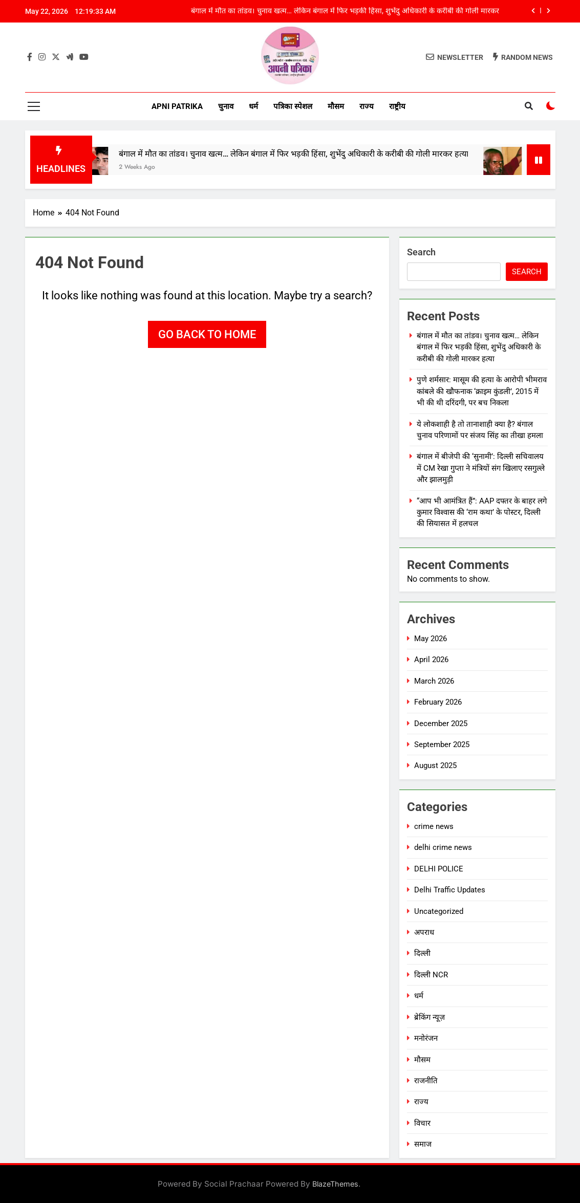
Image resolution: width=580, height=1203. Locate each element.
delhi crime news (443, 847)
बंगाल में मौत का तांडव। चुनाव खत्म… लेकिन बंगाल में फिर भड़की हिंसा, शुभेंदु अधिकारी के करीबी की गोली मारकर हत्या (345, 11)
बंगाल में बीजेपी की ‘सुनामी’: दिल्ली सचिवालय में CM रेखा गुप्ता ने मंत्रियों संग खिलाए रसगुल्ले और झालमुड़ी (481, 468)
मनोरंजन (426, 1038)
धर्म (253, 106)
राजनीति (426, 1080)
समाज (423, 1144)
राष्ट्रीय (397, 106)
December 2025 (440, 723)
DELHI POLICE (438, 868)
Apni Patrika (177, 106)
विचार (422, 1123)
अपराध (424, 932)
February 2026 (438, 702)
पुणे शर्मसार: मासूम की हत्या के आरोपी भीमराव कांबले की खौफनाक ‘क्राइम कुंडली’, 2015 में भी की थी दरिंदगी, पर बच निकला (482, 391)
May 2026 (430, 638)
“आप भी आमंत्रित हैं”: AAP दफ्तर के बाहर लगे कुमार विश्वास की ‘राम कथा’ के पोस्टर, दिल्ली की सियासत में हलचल (482, 512)
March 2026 (434, 681)
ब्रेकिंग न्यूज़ (429, 1017)
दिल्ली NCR (431, 974)
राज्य (366, 106)
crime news (434, 826)
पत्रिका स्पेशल (292, 106)
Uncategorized (438, 911)
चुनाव (225, 106)
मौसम (336, 106)
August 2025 (435, 765)
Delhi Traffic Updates (449, 889)
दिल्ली (422, 953)
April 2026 (431, 659)
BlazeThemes (335, 1183)
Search (421, 252)
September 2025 (441, 744)
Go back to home (207, 334)
